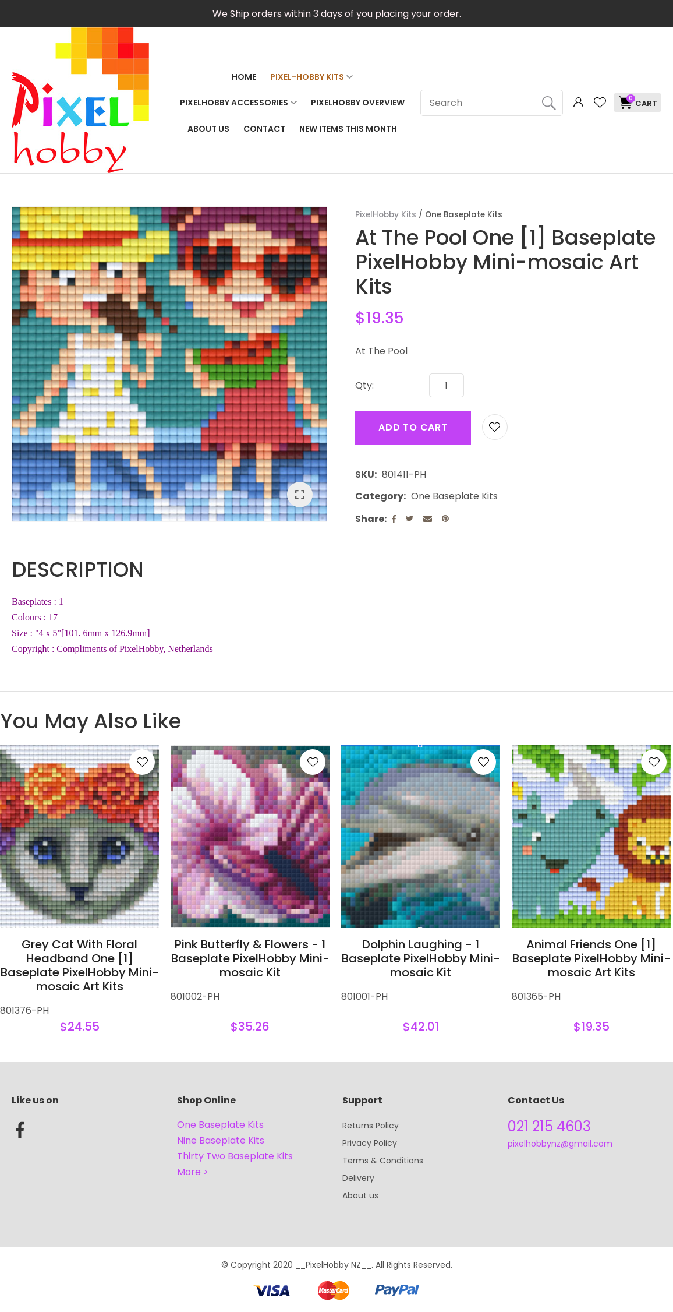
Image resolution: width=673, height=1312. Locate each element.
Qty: (364, 385)
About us (360, 1195)
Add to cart (413, 427)
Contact (264, 129)
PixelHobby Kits (385, 214)
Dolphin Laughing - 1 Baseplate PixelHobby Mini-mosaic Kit (421, 958)
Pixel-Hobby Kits (307, 77)
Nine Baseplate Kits (220, 1140)
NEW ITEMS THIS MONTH (348, 129)
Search (549, 103)
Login (578, 103)
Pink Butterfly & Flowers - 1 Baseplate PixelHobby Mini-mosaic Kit (250, 958)
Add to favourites (142, 762)
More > (192, 1172)
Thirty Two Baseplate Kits (235, 1156)
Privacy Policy (369, 1143)
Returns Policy (370, 1125)
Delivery (358, 1178)
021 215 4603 (549, 1126)
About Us (208, 129)
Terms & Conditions (382, 1160)
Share (369, 518)
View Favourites (599, 103)
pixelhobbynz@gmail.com (560, 1143)
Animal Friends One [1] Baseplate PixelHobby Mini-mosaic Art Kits (591, 958)
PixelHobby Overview (358, 102)
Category (379, 496)
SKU (364, 474)
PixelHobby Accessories (234, 102)
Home (244, 77)
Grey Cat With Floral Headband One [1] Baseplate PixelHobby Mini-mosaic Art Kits (80, 965)
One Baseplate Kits (463, 214)
